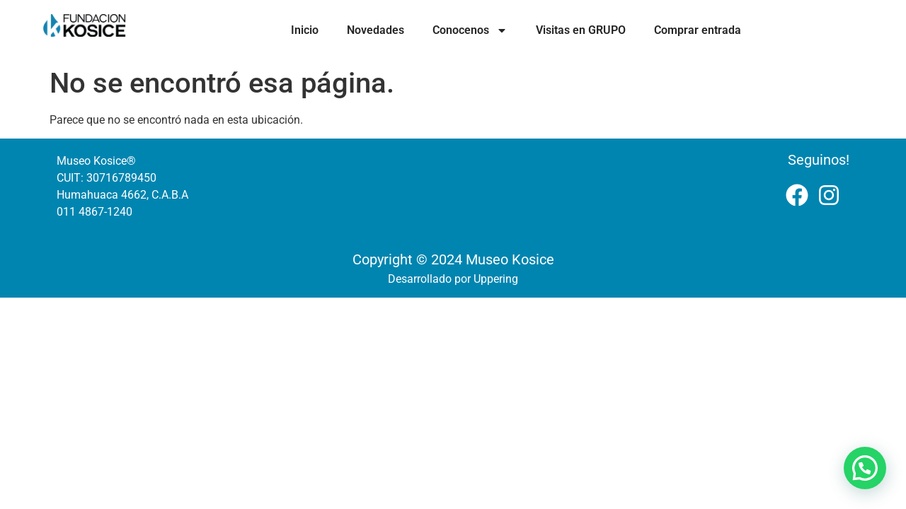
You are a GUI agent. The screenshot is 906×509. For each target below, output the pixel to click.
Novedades (375, 30)
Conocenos (470, 30)
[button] (865, 468)
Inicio (305, 30)
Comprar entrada (697, 30)
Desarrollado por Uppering (453, 279)
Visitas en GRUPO (581, 30)
